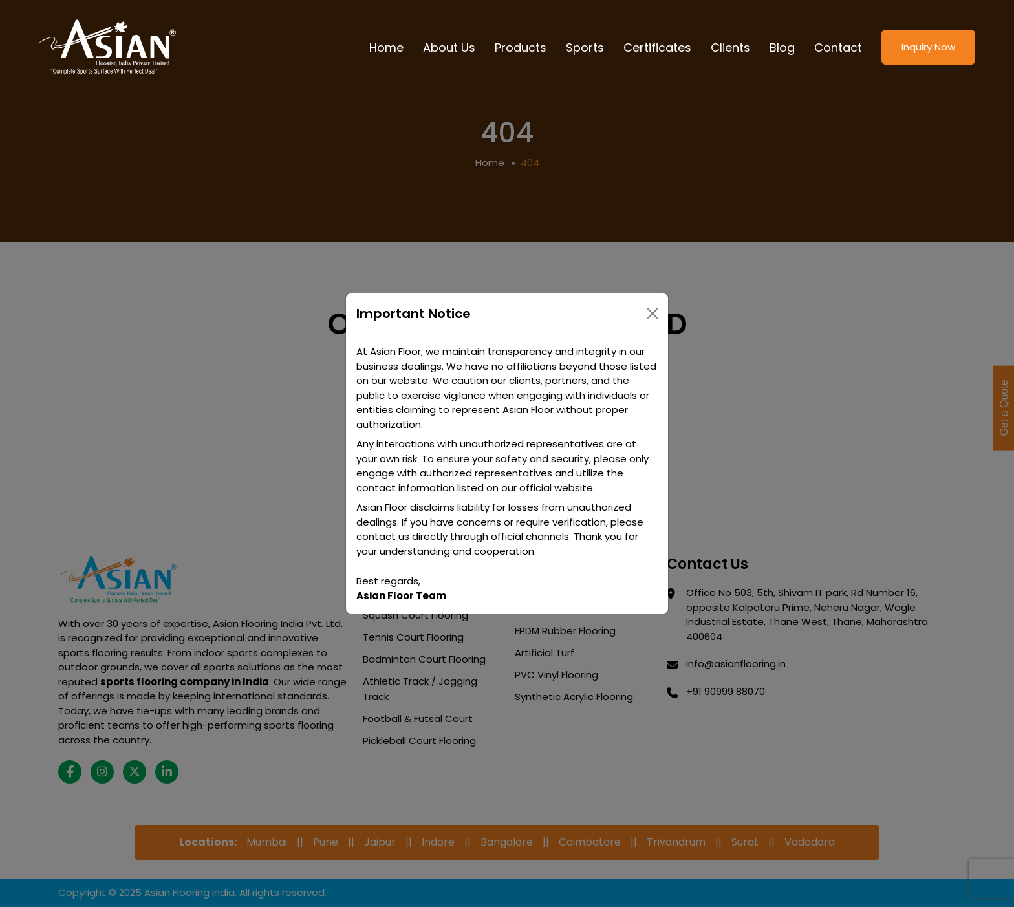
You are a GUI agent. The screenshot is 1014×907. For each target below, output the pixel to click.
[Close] (652, 313)
